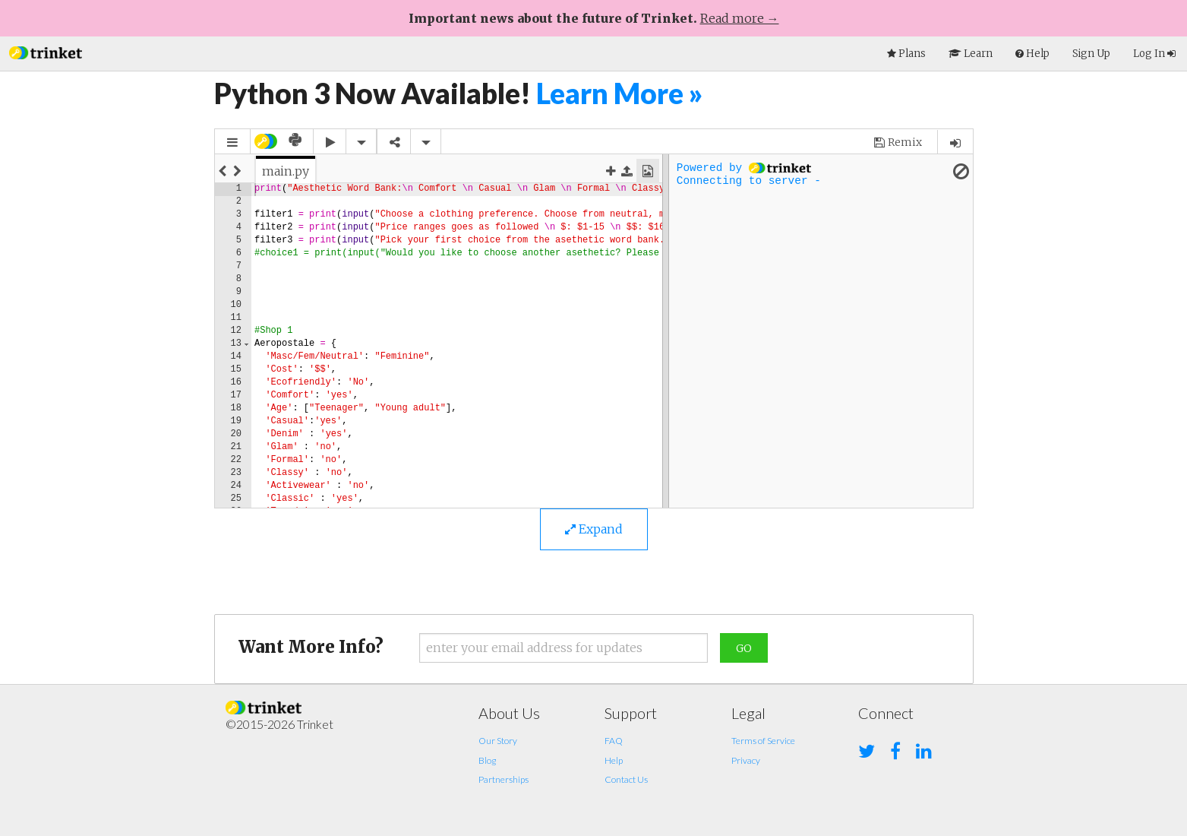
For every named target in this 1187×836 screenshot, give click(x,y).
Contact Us (626, 779)
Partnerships (503, 779)
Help (614, 760)
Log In (1154, 53)
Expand (594, 529)
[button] (45, 51)
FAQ (614, 740)
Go (744, 648)
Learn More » (619, 93)
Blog (487, 760)
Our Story (497, 740)
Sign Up (1091, 53)
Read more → (739, 18)
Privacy (745, 760)
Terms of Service (763, 740)
